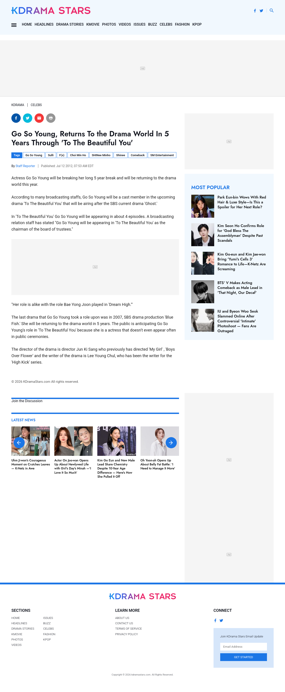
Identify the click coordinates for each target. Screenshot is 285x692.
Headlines (44, 24)
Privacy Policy (126, 634)
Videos (125, 24)
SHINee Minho (101, 155)
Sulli (50, 155)
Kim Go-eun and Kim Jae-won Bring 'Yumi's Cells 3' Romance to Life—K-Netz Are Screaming (242, 262)
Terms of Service (128, 628)
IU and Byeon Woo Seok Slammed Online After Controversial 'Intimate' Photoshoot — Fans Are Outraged (238, 321)
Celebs (166, 24)
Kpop (197, 24)
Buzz (152, 24)
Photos (109, 24)
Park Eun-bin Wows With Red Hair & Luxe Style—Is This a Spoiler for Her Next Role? (242, 202)
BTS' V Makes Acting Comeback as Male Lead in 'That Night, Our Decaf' (240, 287)
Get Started (243, 657)
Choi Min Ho (78, 155)
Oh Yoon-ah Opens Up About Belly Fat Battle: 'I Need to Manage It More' (157, 464)
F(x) (61, 155)
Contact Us (124, 623)
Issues (139, 24)
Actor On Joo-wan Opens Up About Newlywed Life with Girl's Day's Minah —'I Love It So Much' (72, 466)
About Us (122, 618)
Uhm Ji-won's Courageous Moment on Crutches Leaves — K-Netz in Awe (30, 464)
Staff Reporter (26, 166)
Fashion (182, 24)
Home (27, 24)
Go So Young (34, 155)
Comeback (138, 155)
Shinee (120, 155)
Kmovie (93, 24)
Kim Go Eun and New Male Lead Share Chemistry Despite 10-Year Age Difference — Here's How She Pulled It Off (116, 468)
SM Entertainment (162, 155)
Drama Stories (69, 24)
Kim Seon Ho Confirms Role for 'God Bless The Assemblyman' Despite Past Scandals (241, 233)
